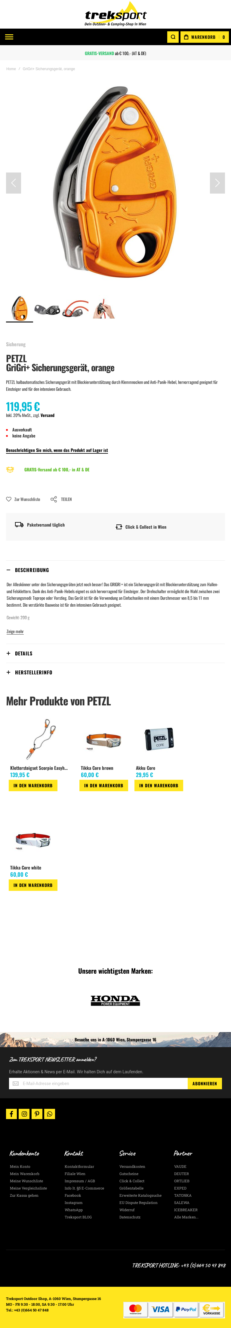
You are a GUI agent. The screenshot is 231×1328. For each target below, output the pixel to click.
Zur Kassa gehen (24, 1195)
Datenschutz (129, 1216)
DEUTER (181, 1173)
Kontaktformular (79, 1166)
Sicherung (16, 344)
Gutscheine (128, 1173)
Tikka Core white (25, 867)
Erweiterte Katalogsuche (140, 1195)
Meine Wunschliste (26, 1180)
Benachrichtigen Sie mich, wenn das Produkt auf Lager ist (57, 450)
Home (11, 69)
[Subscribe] (205, 1083)
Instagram (74, 1202)
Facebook (73, 1195)
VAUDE (180, 1166)
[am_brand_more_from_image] (41, 740)
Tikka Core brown (97, 767)
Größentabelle (131, 1188)
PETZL (16, 358)
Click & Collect (131, 1180)
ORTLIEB (181, 1180)
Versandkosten (132, 1166)
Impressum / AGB (80, 1180)
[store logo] (115, 14)
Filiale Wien (75, 1173)
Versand (47, 415)
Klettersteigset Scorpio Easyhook (40, 767)
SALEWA (181, 1202)
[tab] (115, 569)
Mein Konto (20, 1166)
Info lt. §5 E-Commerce (84, 1188)
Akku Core (145, 767)
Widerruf (126, 1209)
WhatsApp (74, 1209)
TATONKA (183, 1195)
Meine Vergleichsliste (28, 1188)
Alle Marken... (186, 1216)
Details (23, 653)
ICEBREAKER (186, 1209)
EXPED (180, 1188)
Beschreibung (32, 570)
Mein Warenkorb (24, 1173)
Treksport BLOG (78, 1216)
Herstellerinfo (33, 672)
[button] (13, 183)
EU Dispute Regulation (138, 1202)
